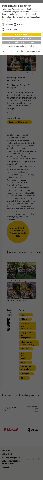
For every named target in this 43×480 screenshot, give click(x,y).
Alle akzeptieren (21, 34)
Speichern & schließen (21, 38)
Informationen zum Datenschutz (27, 51)
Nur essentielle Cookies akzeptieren (21, 42)
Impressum (7, 51)
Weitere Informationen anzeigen (21, 46)
